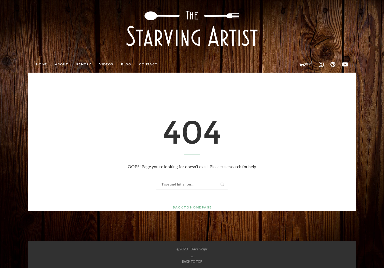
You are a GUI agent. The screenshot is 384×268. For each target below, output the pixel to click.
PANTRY (83, 64)
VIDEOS (106, 64)
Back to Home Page (192, 207)
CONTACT (148, 64)
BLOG (126, 64)
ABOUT (61, 64)
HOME (41, 64)
